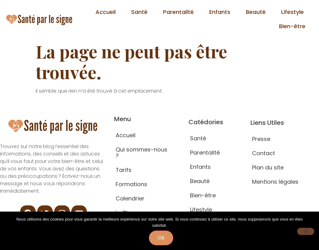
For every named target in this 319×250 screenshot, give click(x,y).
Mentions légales (275, 182)
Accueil (105, 12)
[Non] (305, 231)
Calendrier (130, 198)
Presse (261, 139)
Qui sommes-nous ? (141, 153)
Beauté (256, 12)
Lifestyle (292, 12)
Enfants (219, 12)
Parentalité (178, 12)
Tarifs (123, 170)
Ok (161, 237)
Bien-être (292, 26)
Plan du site (268, 167)
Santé (139, 12)
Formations (131, 184)
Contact (263, 153)
